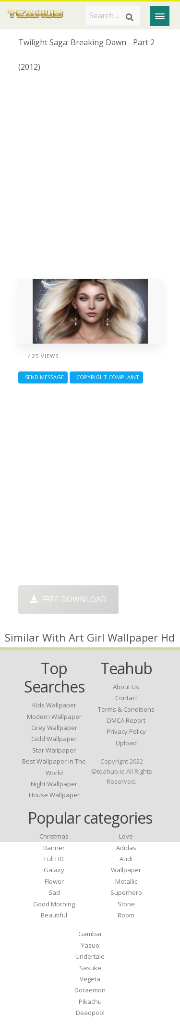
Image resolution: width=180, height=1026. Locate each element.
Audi (126, 858)
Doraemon (90, 990)
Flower (54, 881)
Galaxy (54, 869)
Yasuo (90, 945)
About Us (126, 686)
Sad (54, 892)
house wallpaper (54, 795)
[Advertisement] (90, 179)
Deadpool (90, 1012)
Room (126, 915)
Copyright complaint (106, 377)
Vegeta (90, 979)
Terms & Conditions (126, 709)
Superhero (126, 892)
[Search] (129, 17)
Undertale (90, 956)
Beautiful (54, 915)
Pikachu (90, 1001)
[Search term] (113, 15)
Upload (126, 743)
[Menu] (159, 16)
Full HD (54, 858)
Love (126, 836)
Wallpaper (126, 869)
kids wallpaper (54, 705)
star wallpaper (54, 750)
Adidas (126, 847)
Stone (126, 904)
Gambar (90, 933)
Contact (126, 697)
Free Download (68, 599)
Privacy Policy (126, 731)
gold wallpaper (54, 738)
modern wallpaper (54, 716)
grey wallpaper (54, 727)
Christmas (54, 836)
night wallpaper (54, 783)
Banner (54, 847)
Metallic (126, 881)
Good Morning (54, 904)
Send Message (43, 377)
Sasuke (90, 968)
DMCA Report (126, 720)
